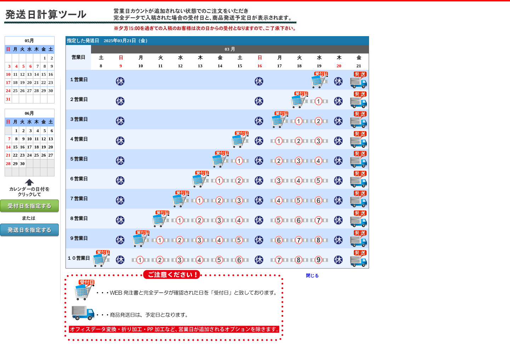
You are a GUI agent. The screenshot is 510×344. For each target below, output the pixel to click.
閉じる (312, 275)
